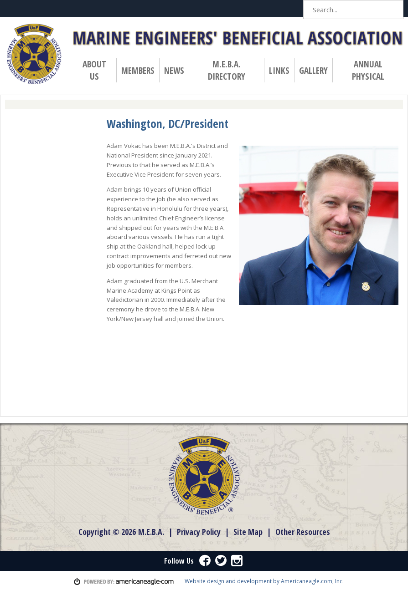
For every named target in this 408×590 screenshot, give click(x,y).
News (176, 70)
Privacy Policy (199, 531)
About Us (94, 70)
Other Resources (302, 531)
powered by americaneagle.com (124, 581)
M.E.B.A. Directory (226, 70)
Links (279, 70)
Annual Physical (370, 70)
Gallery (313, 70)
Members (140, 70)
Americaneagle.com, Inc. (312, 581)
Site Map (248, 531)
